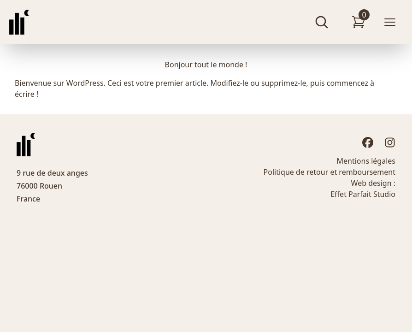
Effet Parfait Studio (362, 194)
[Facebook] (367, 142)
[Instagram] (389, 142)
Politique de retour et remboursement (329, 172)
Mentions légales (365, 161)
